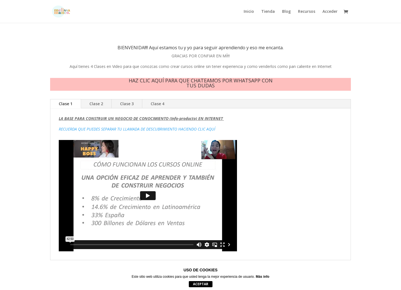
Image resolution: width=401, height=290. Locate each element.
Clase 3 (127, 103)
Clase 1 (65, 103)
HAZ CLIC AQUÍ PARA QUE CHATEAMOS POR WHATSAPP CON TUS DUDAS (201, 83)
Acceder (330, 11)
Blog (286, 11)
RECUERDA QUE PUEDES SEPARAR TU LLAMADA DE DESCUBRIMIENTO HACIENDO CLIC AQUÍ (137, 129)
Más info (262, 277)
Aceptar (200, 284)
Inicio (249, 11)
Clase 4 (157, 103)
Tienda (268, 11)
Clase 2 (96, 103)
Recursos (306, 11)
